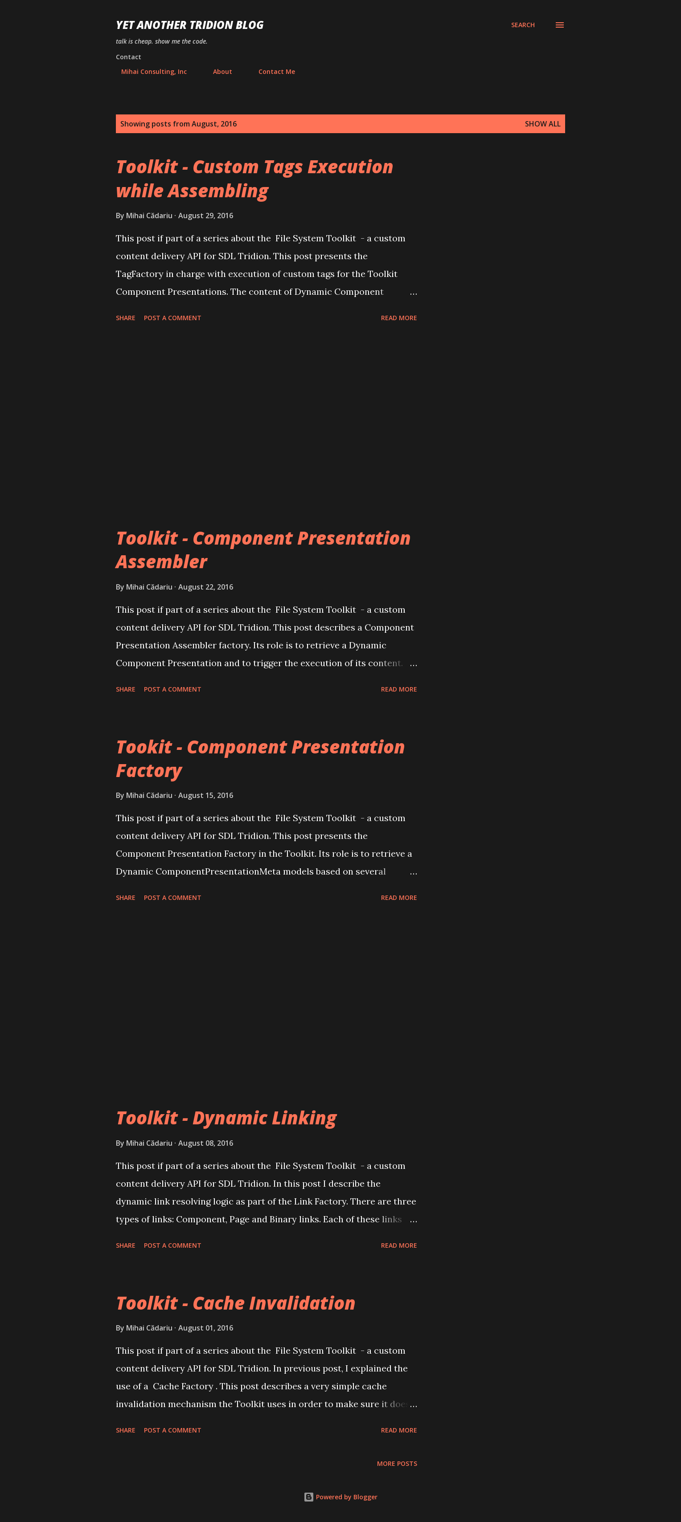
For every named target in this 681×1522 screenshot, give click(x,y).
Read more (399, 317)
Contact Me (271, 71)
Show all (543, 124)
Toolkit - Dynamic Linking (226, 1117)
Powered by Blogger (340, 1497)
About (217, 71)
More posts (397, 1463)
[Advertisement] (266, 425)
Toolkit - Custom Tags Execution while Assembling (255, 178)
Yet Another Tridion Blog (190, 24)
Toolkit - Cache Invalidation (236, 1302)
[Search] (523, 25)
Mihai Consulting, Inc (148, 71)
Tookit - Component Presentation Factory (260, 758)
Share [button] (125, 317)
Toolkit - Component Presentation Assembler (263, 549)
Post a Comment (172, 317)
